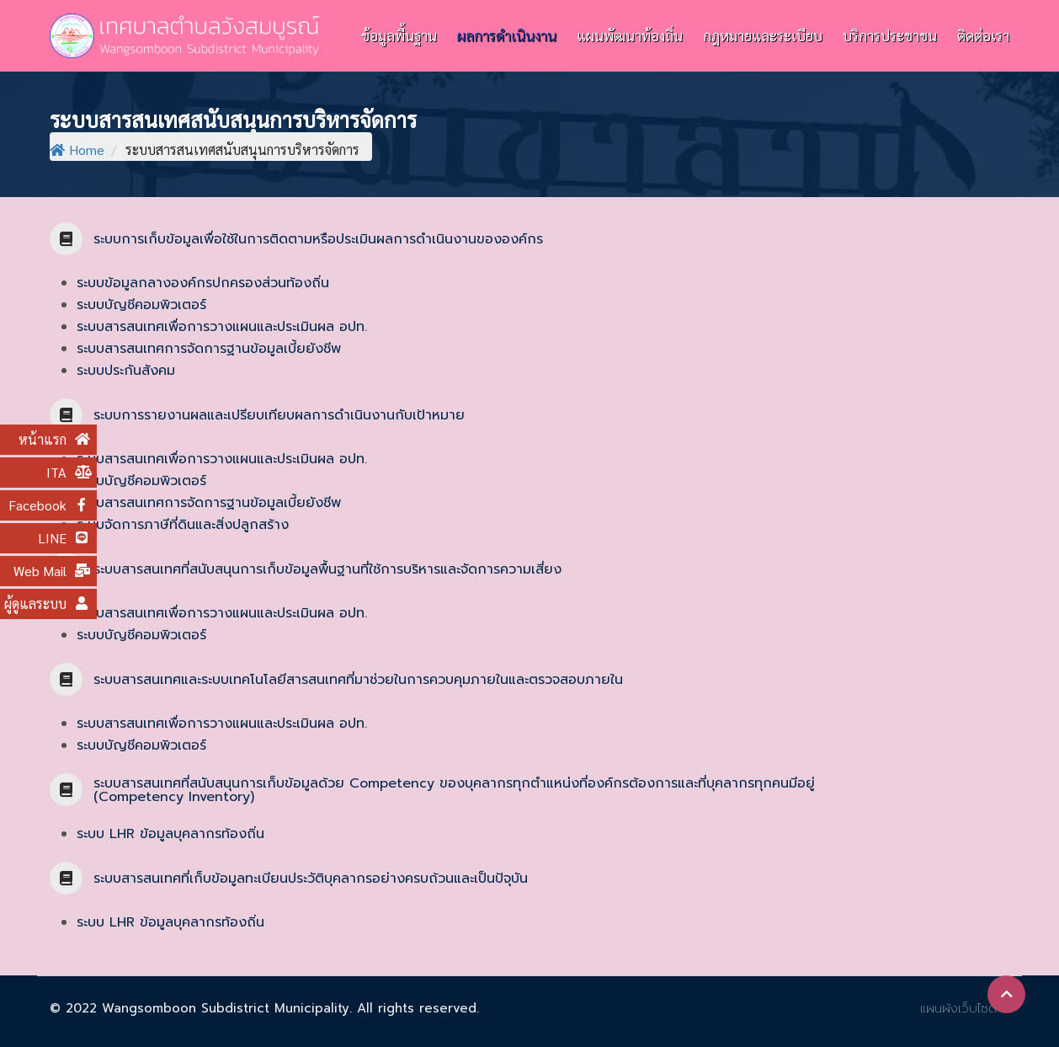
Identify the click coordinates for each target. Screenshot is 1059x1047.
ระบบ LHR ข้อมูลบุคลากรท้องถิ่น (170, 834)
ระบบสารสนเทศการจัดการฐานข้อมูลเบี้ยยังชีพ (209, 349)
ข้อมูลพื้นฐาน (399, 35)
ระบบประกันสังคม (126, 371)
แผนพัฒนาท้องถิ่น (630, 35)
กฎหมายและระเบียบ (762, 35)
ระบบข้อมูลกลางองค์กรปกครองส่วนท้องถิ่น (203, 283)
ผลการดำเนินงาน (506, 35)
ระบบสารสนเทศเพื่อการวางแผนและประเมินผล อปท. (222, 327)
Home (77, 149)
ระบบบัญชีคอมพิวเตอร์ (141, 305)
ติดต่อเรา (983, 35)
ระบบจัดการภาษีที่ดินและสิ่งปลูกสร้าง (183, 525)
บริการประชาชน (890, 35)
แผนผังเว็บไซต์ (958, 1008)
